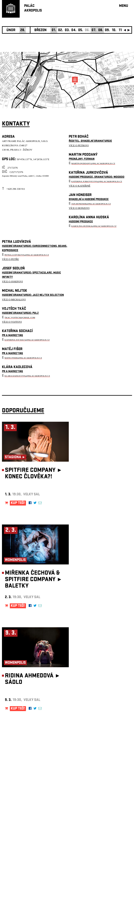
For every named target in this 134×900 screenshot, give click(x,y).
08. (100, 30)
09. (107, 30)
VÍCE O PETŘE (10, 259)
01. (54, 30)
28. (22, 30)
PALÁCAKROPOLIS (33, 8)
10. (114, 30)
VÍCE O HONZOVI (79, 208)
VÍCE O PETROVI (79, 145)
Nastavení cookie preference (17, 846)
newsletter (106, 801)
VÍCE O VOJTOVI (12, 321)
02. (60, 30)
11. (121, 30)
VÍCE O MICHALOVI (14, 299)
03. (67, 30)
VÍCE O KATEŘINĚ (79, 185)
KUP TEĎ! (18, 503)
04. (73, 30)
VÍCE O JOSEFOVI (12, 281)
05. (80, 30)
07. (94, 30)
